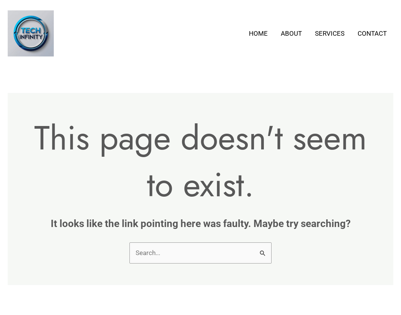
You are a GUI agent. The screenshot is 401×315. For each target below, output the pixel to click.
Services (330, 33)
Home (258, 33)
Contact (372, 33)
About (291, 33)
